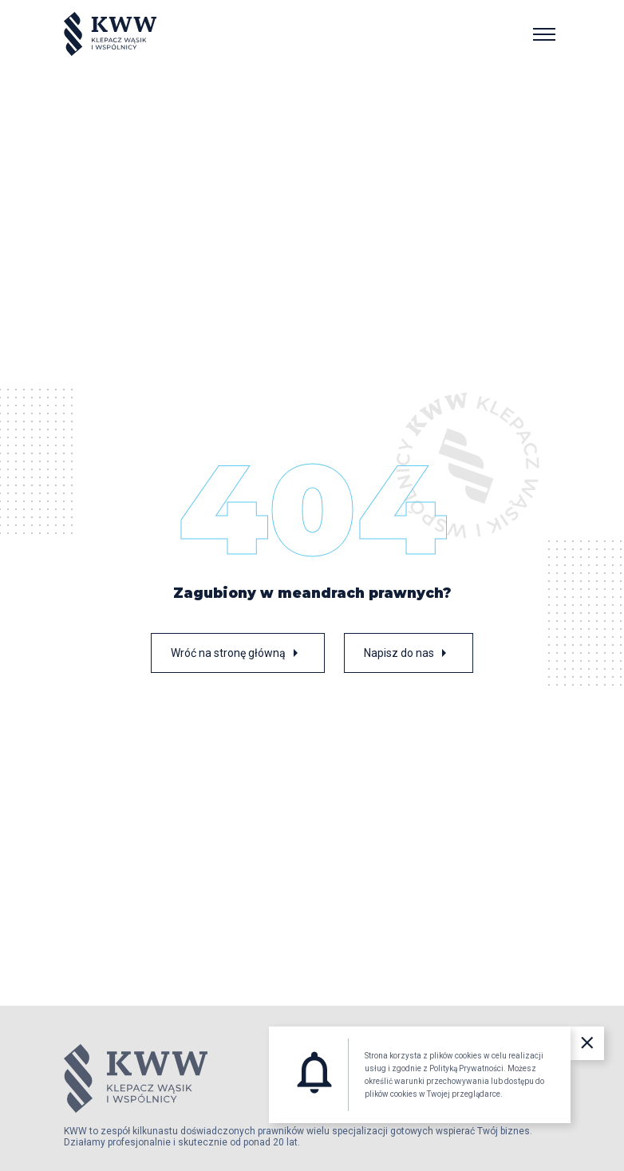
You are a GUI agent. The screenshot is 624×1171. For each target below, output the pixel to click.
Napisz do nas (408, 653)
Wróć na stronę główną (238, 653)
